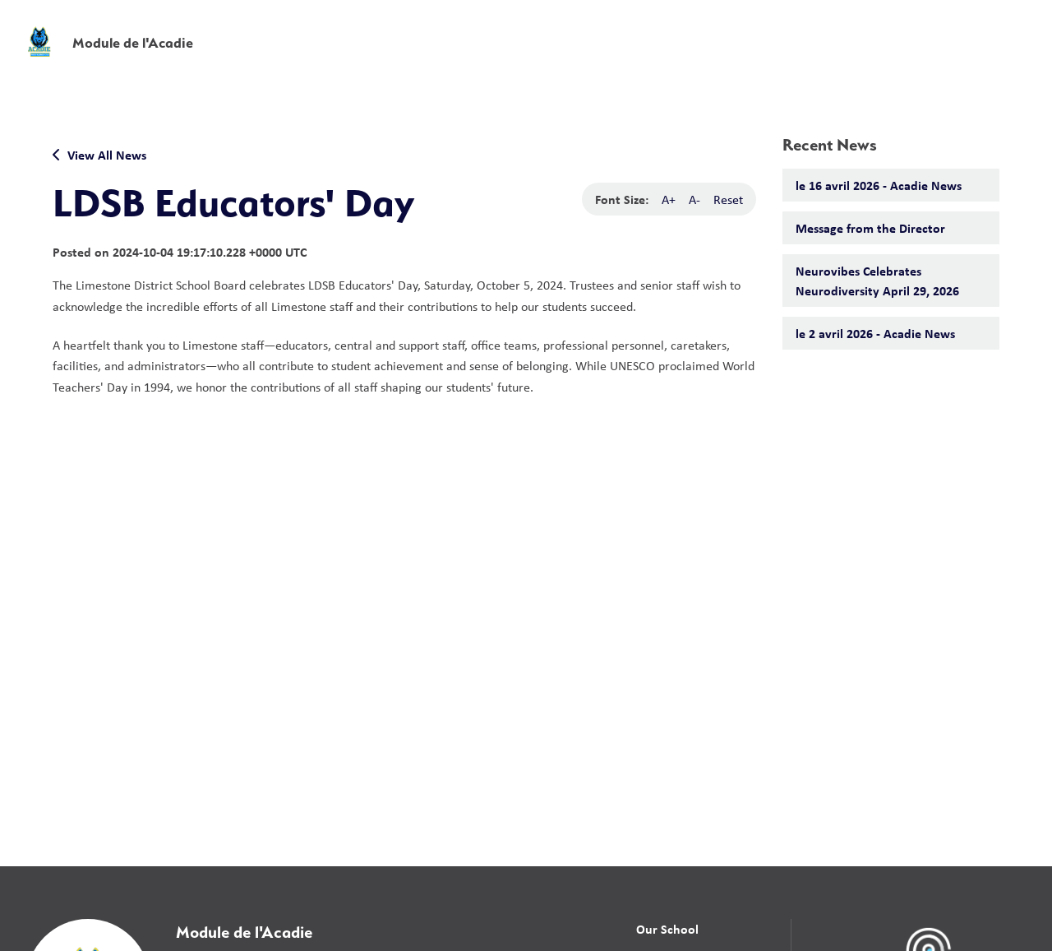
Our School (667, 929)
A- (694, 199)
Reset (728, 199)
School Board (673, 24)
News (755, 59)
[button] (782, 24)
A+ (669, 199)
